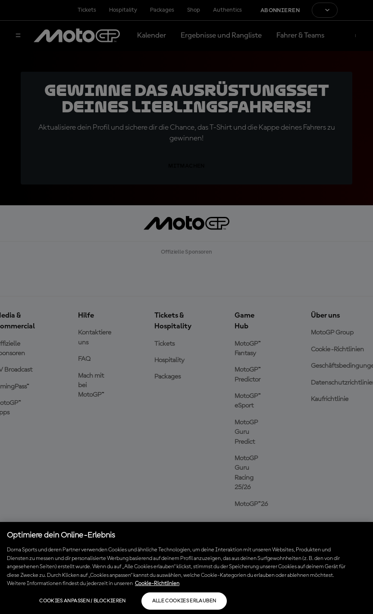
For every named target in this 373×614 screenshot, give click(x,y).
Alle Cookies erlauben (184, 601)
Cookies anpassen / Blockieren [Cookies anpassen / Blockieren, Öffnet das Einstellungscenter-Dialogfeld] (82, 601)
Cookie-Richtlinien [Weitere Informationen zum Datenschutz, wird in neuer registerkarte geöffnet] (157, 583)
